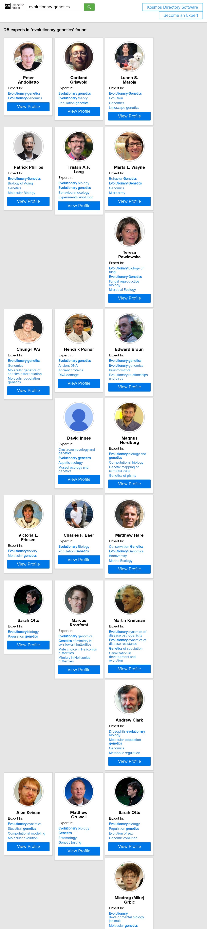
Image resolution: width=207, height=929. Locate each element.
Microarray (146, 199)
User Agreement (156, 914)
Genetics (23, 195)
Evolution (145, 94)
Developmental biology (94, 775)
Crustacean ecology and (102, 377)
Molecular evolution (92, 680)
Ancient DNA (147, 286)
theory (91, 94)
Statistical (91, 670)
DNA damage (148, 295)
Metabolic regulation (32, 680)
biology (92, 185)
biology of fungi (37, 281)
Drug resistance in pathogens (160, 771)
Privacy (139, 914)
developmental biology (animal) (98, 763)
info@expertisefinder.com (105, 914)
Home (128, 914)
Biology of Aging (28, 190)
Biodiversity (146, 483)
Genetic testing (149, 680)
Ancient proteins (150, 291)
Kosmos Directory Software (172, 7)
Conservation (155, 473)
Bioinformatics (27, 387)
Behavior (151, 185)
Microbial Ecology (29, 295)
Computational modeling (95, 675)
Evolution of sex (28, 771)
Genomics (145, 99)
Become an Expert (181, 15)
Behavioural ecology (92, 195)
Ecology (22, 871)
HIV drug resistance (152, 776)
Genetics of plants (151, 395)
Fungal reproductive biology (37, 291)
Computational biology (155, 382)
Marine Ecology (149, 487)
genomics (33, 94)
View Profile (42, 122)
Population (92, 99)
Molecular (30, 478)
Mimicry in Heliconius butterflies (101, 591)
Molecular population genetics (100, 299)
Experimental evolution (94, 199)
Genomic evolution (30, 776)
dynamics (94, 665)
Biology (92, 473)
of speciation (154, 586)
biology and (163, 377)
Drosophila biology (40, 665)
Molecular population (39, 670)
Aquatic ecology (89, 387)
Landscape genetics (153, 103)
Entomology (147, 675)
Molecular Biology (30, 199)
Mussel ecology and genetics (99, 391)
